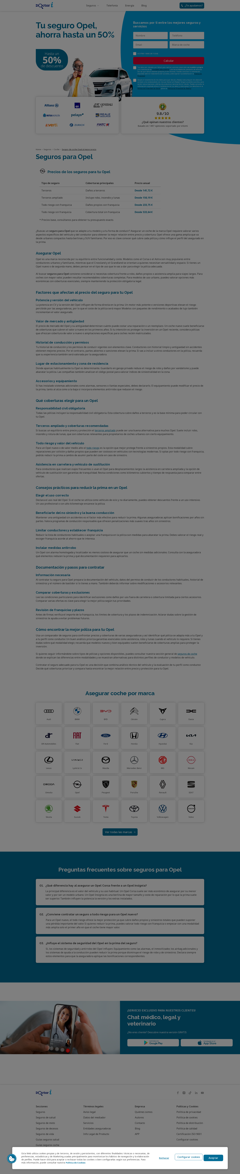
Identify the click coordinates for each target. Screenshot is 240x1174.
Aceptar (213, 1158)
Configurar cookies (187, 1158)
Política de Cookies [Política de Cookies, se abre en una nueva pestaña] (95, 1162)
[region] (120, 1158)
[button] (12, 1159)
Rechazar (162, 1158)
